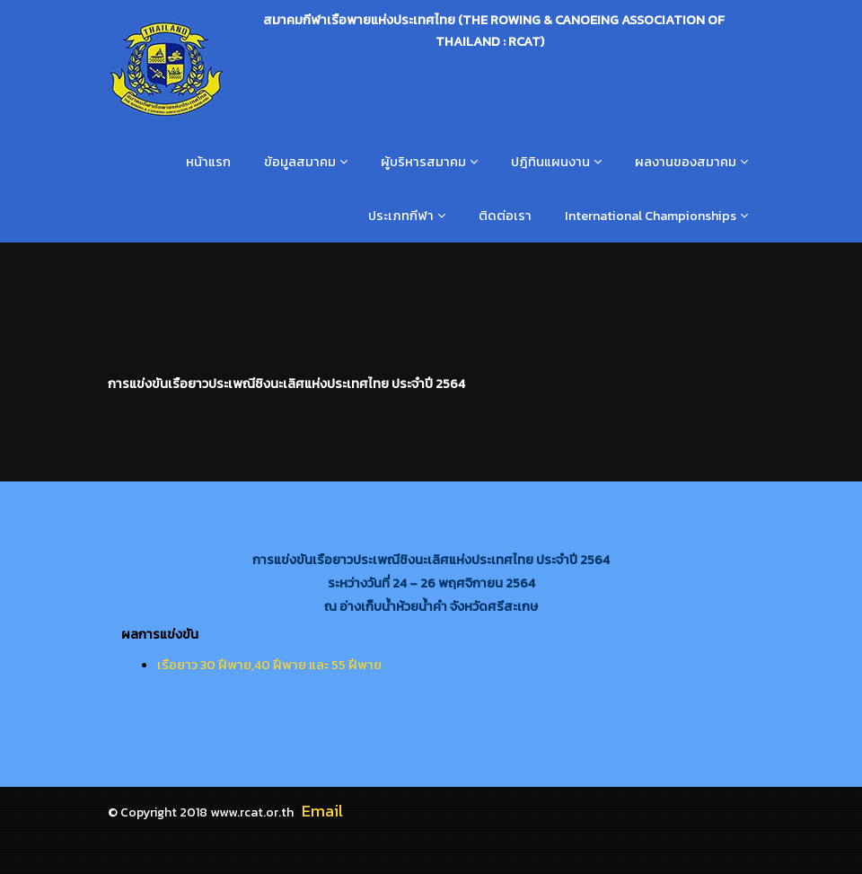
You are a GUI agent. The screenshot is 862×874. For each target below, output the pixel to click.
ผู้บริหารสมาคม (423, 162)
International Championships (650, 215)
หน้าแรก (208, 162)
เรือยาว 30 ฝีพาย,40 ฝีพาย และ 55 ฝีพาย (269, 665)
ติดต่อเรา (505, 215)
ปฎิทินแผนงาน (550, 162)
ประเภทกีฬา (401, 215)
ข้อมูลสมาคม (300, 162)
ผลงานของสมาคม (685, 162)
